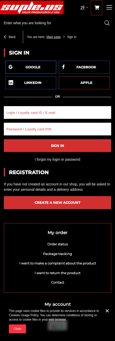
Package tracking (57, 254)
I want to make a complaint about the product (57, 263)
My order (57, 232)
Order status (57, 244)
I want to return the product (57, 273)
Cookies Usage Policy (23, 315)
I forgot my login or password (57, 159)
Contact (57, 282)
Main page (54, 37)
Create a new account (57, 202)
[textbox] (57, 23)
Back (10, 37)
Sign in (57, 146)
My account (58, 304)
